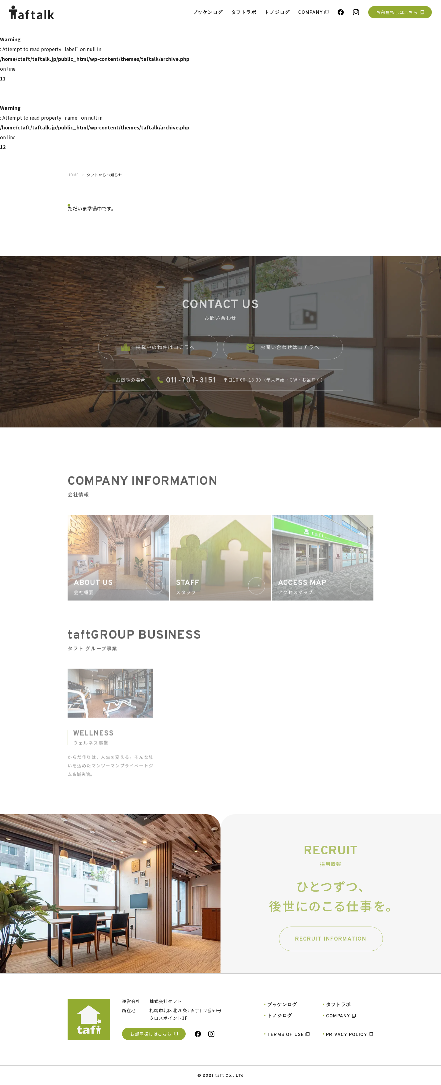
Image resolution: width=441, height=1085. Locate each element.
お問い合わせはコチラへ (283, 353)
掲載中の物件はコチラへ (158, 353)
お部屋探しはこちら (400, 12)
